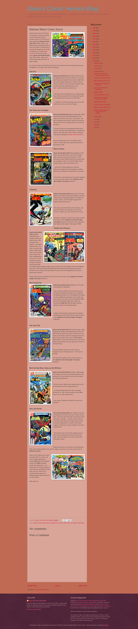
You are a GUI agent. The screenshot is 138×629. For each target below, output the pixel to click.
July (95, 119)
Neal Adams (81, 523)
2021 (94, 41)
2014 (94, 61)
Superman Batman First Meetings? (100, 88)
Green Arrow (67, 523)
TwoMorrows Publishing (103, 606)
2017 (94, 52)
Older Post (82, 586)
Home (57, 586)
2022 (94, 39)
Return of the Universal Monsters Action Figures (101, 74)
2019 (94, 47)
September (97, 71)
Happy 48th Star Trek (100, 101)
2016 (94, 55)
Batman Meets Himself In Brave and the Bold (101, 98)
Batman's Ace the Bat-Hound (102, 107)
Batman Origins (98, 92)
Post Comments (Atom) (41, 589)
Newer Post (32, 586)
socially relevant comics (75, 134)
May (95, 125)
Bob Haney (42, 523)
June (95, 122)
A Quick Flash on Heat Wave (102, 104)
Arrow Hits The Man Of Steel (102, 78)
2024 (94, 33)
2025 (94, 30)
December (97, 63)
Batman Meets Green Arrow (102, 80)
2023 (94, 36)
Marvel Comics (88, 600)
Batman (36, 523)
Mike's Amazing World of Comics (84, 606)
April (95, 127)
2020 (94, 44)
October (96, 68)
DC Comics (59, 523)
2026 (94, 28)
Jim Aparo (74, 523)
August (96, 116)
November (97, 66)
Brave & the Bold (51, 523)
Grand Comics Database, (89, 604)
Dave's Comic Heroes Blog (62, 8)
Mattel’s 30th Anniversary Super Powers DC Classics (101, 111)
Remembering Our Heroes (101, 94)
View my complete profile (34, 609)
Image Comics (93, 602)
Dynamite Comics (98, 600)
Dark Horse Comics (82, 602)
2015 (94, 58)
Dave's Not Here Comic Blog (37, 600)
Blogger (106, 625)
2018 (94, 50)
